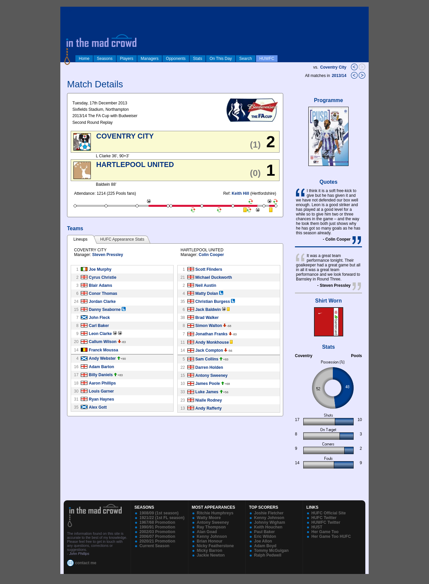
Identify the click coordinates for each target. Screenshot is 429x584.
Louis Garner (101, 391)
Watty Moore (209, 517)
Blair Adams (100, 285)
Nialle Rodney (208, 400)
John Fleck (99, 317)
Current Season (154, 546)
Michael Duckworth (213, 277)
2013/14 (340, 75)
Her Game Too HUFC (331, 536)
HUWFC (266, 58)
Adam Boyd (265, 546)
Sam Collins (207, 359)
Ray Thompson (211, 527)
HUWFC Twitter (325, 522)
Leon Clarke (100, 333)
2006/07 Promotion (157, 536)
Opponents (176, 58)
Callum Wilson (103, 341)
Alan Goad (207, 531)
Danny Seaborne (105, 309)
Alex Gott (98, 407)
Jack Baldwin (208, 309)
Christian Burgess (212, 301)
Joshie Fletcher (269, 513)
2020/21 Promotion (157, 541)
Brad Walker (207, 317)
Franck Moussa (103, 350)
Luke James (207, 392)
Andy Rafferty (208, 408)
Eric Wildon (265, 536)
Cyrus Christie (102, 277)
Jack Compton (209, 350)
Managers (150, 58)
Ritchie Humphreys (215, 513)
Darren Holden (209, 367)
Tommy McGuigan (271, 550)
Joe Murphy (100, 269)
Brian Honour (210, 541)
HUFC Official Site (328, 513)
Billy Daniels (101, 374)
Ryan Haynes (101, 399)
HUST (316, 527)
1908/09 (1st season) (159, 513)
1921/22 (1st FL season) (162, 517)
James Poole (207, 383)
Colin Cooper (211, 254)
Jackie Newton (211, 555)
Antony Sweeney (211, 375)
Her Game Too (325, 531)
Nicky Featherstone (215, 546)
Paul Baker (264, 531)
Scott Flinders (208, 269)
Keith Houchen (268, 527)
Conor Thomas (103, 293)
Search (245, 58)
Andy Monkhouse (212, 342)
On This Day (220, 58)
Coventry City (333, 67)
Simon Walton (208, 325)
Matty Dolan (206, 293)
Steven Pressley (107, 254)
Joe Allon (263, 541)
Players (126, 58)
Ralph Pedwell (267, 555)
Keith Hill (240, 193)
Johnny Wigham (269, 522)
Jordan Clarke (102, 301)
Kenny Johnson (212, 536)
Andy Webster (102, 358)
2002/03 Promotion (157, 531)
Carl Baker (99, 325)
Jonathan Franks (211, 334)
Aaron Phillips (102, 383)
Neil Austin (205, 285)
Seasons (105, 58)
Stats (197, 58)
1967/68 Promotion (157, 522)
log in (67, 10)
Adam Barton (101, 366)
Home (84, 58)
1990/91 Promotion (157, 527)
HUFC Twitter (323, 517)
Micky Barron (209, 550)
